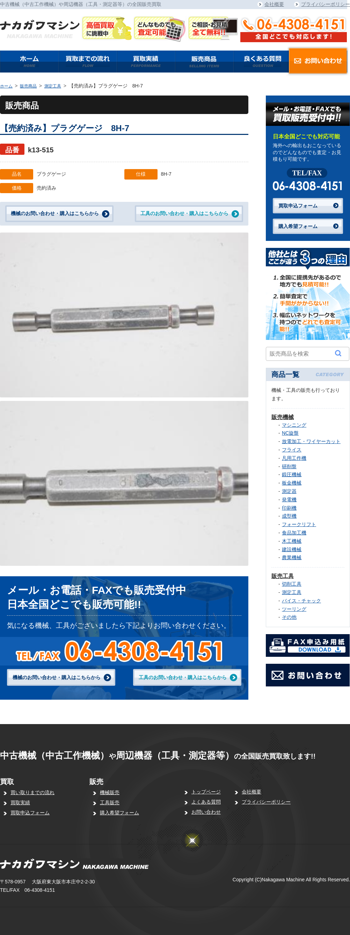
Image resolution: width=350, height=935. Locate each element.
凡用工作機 (294, 458)
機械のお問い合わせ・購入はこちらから (55, 213)
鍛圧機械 (291, 474)
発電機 (289, 499)
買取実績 (20, 802)
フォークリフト (299, 524)
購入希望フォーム (298, 226)
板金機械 (291, 483)
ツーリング (294, 609)
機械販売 (109, 792)
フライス (291, 450)
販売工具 (282, 576)
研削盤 (289, 466)
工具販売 (109, 802)
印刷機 (289, 508)
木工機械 (291, 541)
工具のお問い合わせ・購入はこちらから (184, 213)
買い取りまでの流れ (32, 792)
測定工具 (52, 86)
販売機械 (282, 417)
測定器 (289, 491)
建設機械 (291, 549)
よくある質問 (206, 802)
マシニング (294, 425)
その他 (289, 617)
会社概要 (274, 4)
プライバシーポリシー (325, 4)
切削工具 (291, 584)
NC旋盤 (290, 433)
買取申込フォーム (298, 205)
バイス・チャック (301, 600)
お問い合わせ (206, 812)
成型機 (289, 516)
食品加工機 (294, 532)
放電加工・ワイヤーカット (311, 441)
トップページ (206, 792)
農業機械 (291, 557)
